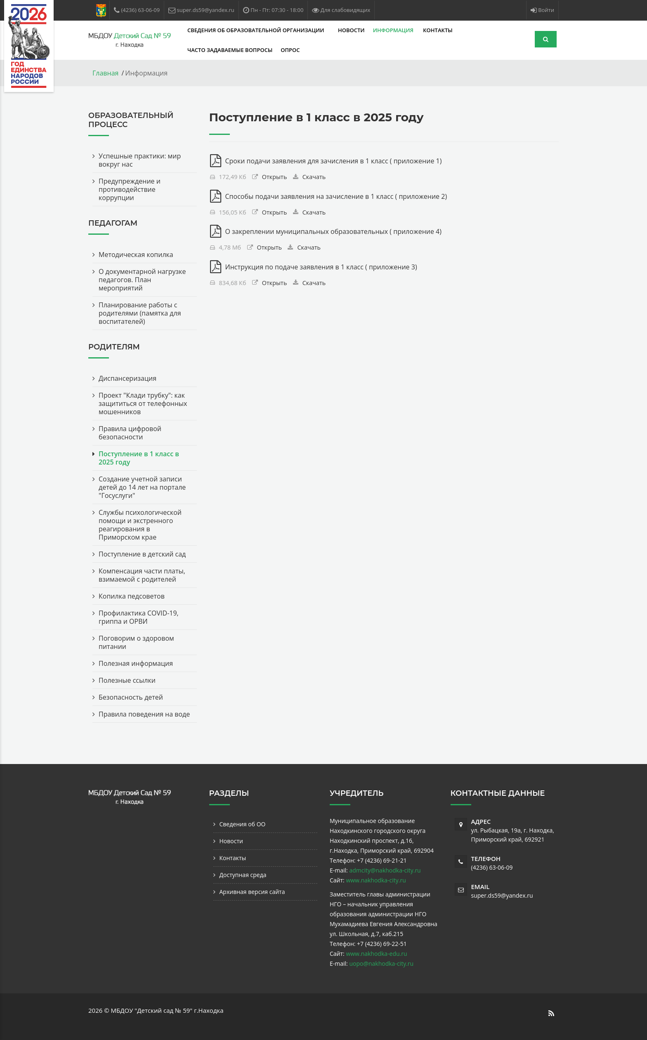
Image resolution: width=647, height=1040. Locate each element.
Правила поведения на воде (144, 714)
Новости (351, 30)
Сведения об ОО (243, 824)
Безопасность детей (131, 697)
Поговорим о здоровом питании (136, 642)
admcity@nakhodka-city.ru (384, 870)
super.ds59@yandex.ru (502, 895)
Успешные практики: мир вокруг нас (140, 160)
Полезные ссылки (127, 680)
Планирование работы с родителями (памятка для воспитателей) (140, 313)
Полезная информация (136, 663)
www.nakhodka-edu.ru (376, 953)
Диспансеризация (127, 378)
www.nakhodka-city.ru (376, 880)
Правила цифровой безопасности (130, 432)
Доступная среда (243, 875)
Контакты (437, 30)
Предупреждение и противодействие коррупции (130, 189)
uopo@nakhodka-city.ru (381, 963)
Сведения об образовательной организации (256, 30)
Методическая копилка (136, 254)
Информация (394, 30)
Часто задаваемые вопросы (229, 50)
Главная (105, 73)
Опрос (290, 50)
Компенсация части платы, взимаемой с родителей (142, 575)
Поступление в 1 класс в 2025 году (139, 458)
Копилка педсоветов (132, 596)
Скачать (314, 177)
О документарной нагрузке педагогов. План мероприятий (142, 279)
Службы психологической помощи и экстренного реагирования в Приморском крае (140, 525)
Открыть (274, 177)
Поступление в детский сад (142, 554)
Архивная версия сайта (252, 892)
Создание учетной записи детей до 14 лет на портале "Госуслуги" (142, 487)
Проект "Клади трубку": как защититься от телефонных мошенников (143, 403)
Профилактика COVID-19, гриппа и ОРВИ (139, 617)
